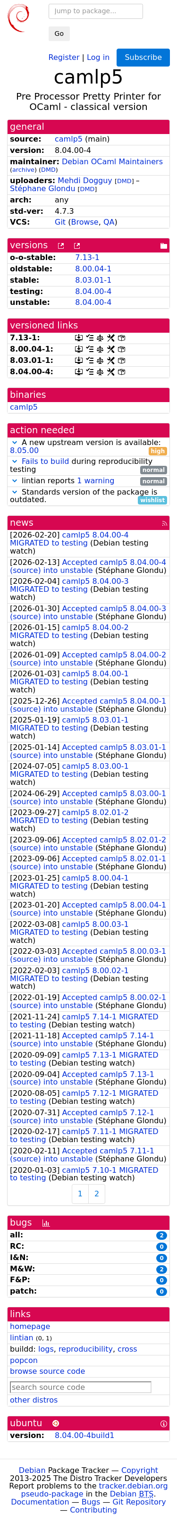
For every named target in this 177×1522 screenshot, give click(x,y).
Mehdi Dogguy (85, 180)
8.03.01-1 (93, 280)
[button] (14, 442)
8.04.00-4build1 (85, 1435)
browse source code (47, 1371)
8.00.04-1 (93, 268)
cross (127, 1349)
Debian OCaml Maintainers (112, 161)
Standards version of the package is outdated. (88, 496)
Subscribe (143, 57)
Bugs (91, 1501)
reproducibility (86, 1349)
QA (109, 222)
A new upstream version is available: (88, 447)
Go (59, 33)
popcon (24, 1360)
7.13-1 (87, 257)
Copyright (139, 1470)
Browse (84, 222)
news (22, 522)
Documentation (40, 1501)
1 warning (95, 480)
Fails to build (45, 461)
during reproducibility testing (88, 466)
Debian (32, 1470)
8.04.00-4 (93, 291)
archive (23, 169)
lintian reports (88, 481)
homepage (30, 1326)
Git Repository (139, 1501)
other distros (34, 1400)
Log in (98, 56)
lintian (22, 1337)
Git (60, 222)
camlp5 (69, 139)
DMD (48, 169)
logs (46, 1349)
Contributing (93, 1509)
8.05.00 (24, 450)
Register (64, 56)
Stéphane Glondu (43, 188)
